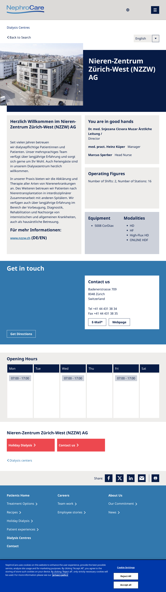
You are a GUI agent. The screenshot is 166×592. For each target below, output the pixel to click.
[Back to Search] (19, 37)
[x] (120, 478)
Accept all (125, 584)
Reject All (125, 576)
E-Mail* (97, 322)
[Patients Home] (20, 495)
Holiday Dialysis (20, 445)
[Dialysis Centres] (18, 27)
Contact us (67, 445)
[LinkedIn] (131, 478)
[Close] (162, 576)
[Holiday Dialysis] (21, 520)
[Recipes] (15, 512)
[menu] (155, 10)
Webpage (119, 322)
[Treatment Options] (24, 503)
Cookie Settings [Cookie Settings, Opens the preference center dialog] (126, 567)
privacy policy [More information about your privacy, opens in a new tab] (60, 574)
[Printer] (155, 478)
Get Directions (21, 334)
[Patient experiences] (24, 529)
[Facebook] (108, 478)
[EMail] (142, 478)
